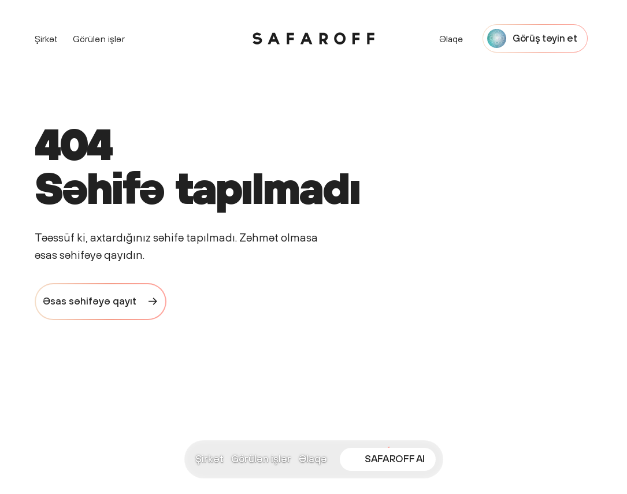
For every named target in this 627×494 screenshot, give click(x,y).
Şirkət (209, 459)
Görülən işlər (261, 459)
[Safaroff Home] (314, 38)
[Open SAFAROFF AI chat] (388, 459)
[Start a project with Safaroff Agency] (535, 38)
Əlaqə (313, 459)
